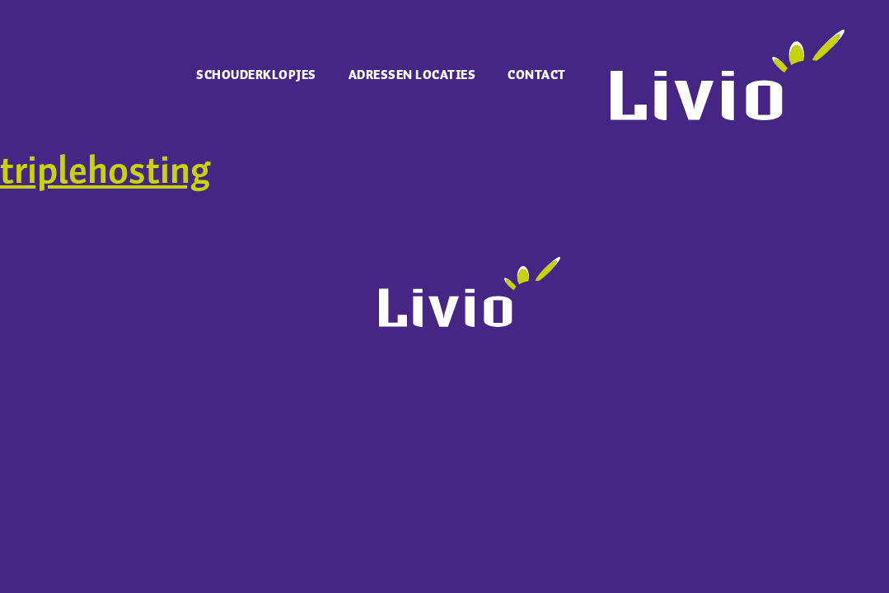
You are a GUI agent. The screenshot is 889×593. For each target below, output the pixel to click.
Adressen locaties (412, 76)
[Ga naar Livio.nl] (728, 116)
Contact (537, 76)
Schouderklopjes (256, 76)
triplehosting (105, 172)
